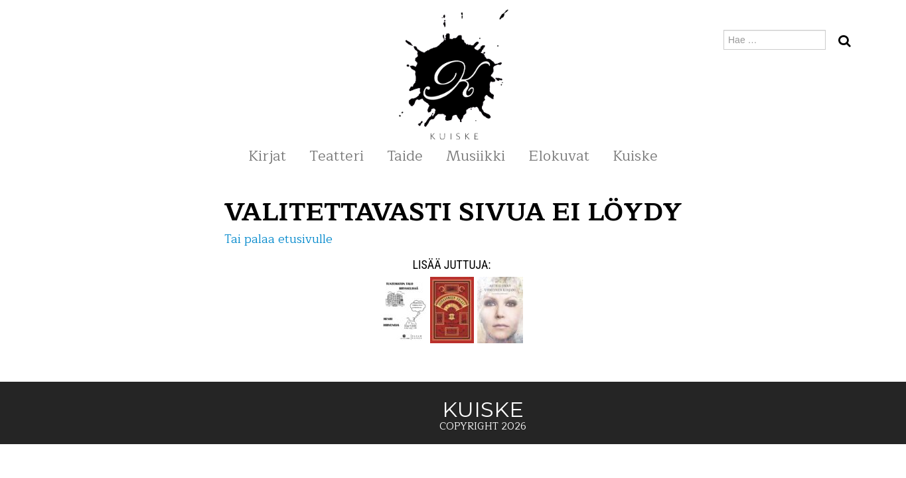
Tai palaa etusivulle (278, 239)
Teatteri (336, 156)
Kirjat (267, 156)
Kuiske (635, 156)
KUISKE (114, 39)
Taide (405, 156)
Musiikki (475, 156)
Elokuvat (558, 156)
